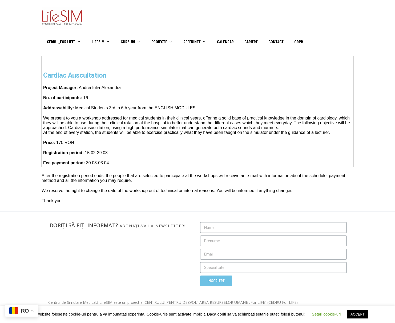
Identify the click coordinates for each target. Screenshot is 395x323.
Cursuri (128, 42)
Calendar (225, 42)
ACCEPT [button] (357, 314)
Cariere (251, 42)
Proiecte (159, 42)
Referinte (192, 42)
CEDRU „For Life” (61, 42)
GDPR (298, 42)
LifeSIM (98, 42)
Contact (276, 42)
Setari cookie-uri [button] (326, 314)
